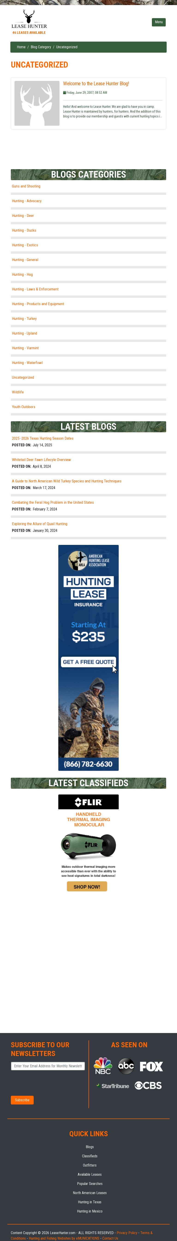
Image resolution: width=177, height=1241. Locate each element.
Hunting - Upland (24, 333)
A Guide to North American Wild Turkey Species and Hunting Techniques (66, 481)
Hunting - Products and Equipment (38, 304)
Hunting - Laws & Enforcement (35, 289)
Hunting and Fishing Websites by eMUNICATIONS (64, 1238)
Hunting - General (25, 259)
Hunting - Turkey (24, 318)
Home (21, 47)
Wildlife (18, 392)
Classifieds (89, 1156)
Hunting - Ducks (24, 230)
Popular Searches (90, 1183)
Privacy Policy (127, 1233)
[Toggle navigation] (159, 22)
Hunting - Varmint (25, 348)
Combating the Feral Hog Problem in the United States (53, 502)
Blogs (90, 1147)
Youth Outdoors (23, 406)
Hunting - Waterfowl (27, 362)
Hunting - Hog (22, 274)
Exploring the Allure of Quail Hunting (39, 523)
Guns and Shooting (26, 186)
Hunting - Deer (23, 215)
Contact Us (110, 1238)
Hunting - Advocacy (26, 201)
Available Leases (90, 1174)
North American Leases (90, 1193)
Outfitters (90, 1165)
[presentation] (43, 1082)
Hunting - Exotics (25, 245)
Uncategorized (23, 377)
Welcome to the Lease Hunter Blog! (96, 83)
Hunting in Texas (89, 1202)
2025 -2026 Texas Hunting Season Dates (43, 438)
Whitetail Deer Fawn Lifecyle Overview (41, 459)
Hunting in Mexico (90, 1211)
